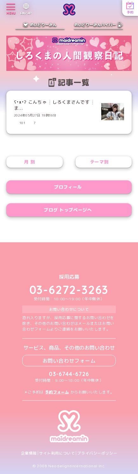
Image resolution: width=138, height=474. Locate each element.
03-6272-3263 (69, 289)
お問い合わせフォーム (69, 360)
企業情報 (29, 453)
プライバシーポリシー (97, 453)
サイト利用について (57, 453)
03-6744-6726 (69, 373)
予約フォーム (57, 391)
